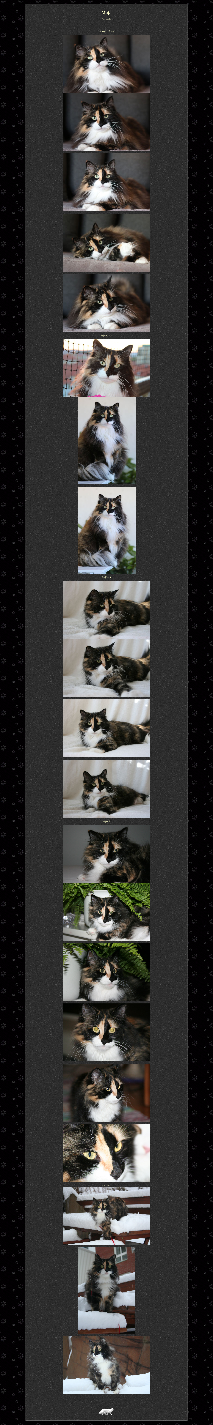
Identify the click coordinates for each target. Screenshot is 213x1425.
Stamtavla (106, 19)
